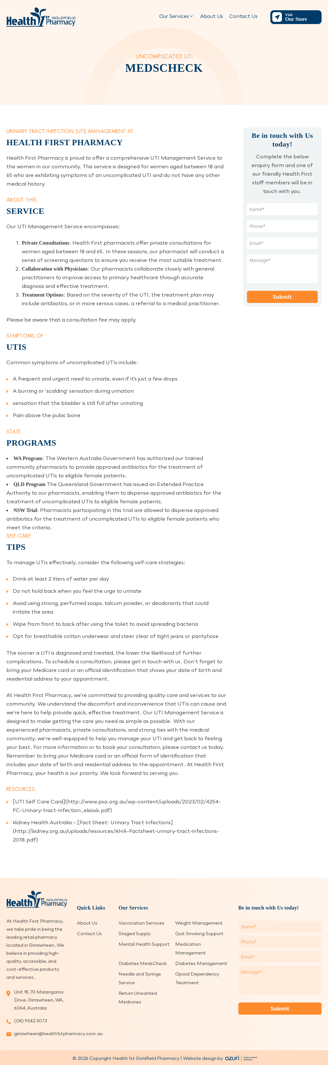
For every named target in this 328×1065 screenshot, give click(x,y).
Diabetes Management (201, 963)
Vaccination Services (141, 923)
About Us (211, 16)
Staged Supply (135, 933)
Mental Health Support (144, 944)
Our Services (176, 16)
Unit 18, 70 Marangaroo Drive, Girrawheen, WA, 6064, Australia (39, 999)
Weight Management (199, 923)
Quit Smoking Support (199, 933)
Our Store (302, 17)
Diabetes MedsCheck (143, 963)
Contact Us (243, 16)
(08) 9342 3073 (30, 1020)
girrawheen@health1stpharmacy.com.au (40, 1033)
